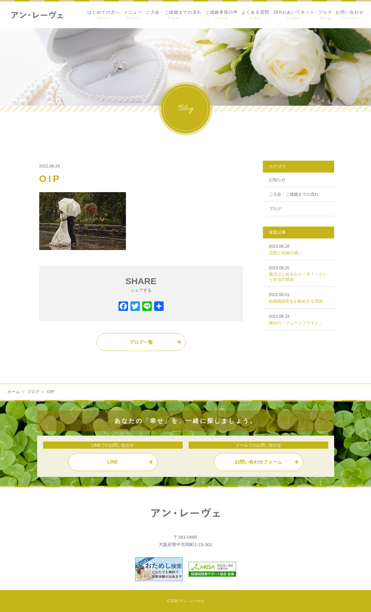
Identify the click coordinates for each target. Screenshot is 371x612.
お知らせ (277, 179)
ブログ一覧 (141, 342)
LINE (112, 461)
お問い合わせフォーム (258, 461)
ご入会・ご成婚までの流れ (294, 194)
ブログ (275, 208)
